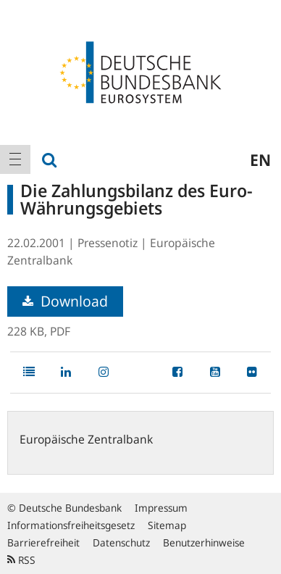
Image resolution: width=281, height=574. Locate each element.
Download (65, 301)
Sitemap (167, 525)
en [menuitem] (260, 159)
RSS (21, 560)
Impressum (161, 508)
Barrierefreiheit (43, 542)
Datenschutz (121, 542)
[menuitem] (15, 159)
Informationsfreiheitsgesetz (71, 525)
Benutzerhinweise (204, 542)
